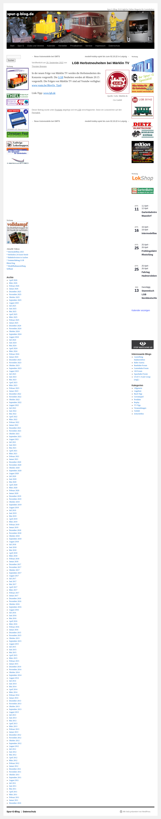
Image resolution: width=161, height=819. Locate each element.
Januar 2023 (13, 391)
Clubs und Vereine (35, 46)
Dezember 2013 (15, 701)
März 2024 (13, 351)
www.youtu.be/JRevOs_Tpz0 (46, 85)
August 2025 (14, 303)
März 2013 (13, 726)
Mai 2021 (12, 448)
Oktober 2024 (14, 331)
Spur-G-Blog (13, 811)
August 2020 (14, 473)
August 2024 (14, 337)
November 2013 (15, 703)
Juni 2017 (13, 581)
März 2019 (13, 522)
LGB (60, 77)
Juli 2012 (12, 749)
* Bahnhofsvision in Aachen (17, 257)
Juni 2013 (13, 718)
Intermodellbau (149, 233)
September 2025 (15, 300)
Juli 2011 (12, 783)
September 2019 (15, 505)
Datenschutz (114, 46)
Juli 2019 (12, 510)
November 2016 (15, 601)
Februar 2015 (14, 661)
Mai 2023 (12, 380)
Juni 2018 (13, 547)
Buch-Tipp (138, 394)
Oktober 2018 (14, 536)
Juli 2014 (12, 681)
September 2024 (15, 334)
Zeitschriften (139, 414)
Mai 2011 (12, 789)
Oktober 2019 (14, 502)
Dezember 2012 (15, 735)
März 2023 (13, 385)
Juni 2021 (13, 445)
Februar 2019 (14, 524)
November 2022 (15, 397)
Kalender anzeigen (141, 310)
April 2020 (13, 485)
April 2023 (13, 382)
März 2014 (13, 692)
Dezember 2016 (15, 598)
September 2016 (15, 607)
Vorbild (137, 411)
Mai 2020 (12, 482)
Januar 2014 (13, 698)
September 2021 (15, 436)
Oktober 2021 (14, 434)
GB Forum (138, 371)
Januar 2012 (13, 766)
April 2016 (13, 621)
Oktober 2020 (14, 468)
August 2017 (14, 576)
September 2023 (15, 368)
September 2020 (15, 470)
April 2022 (13, 416)
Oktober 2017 (14, 570)
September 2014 (15, 675)
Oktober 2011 (14, 775)
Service (88, 46)
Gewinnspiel (139, 397)
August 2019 (14, 507)
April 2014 (13, 689)
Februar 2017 (14, 593)
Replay (136, 402)
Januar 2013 (13, 732)
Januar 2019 (13, 527)
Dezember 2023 (15, 360)
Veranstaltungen (140, 408)
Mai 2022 (12, 414)
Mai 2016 (12, 618)
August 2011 (14, 780)
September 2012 (15, 743)
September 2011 (15, 777)
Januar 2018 (13, 561)
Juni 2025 (13, 309)
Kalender (51, 46)
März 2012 (13, 760)
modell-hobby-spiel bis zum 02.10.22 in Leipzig (107, 56)
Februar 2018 (14, 559)
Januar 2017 (13, 596)
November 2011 (15, 772)
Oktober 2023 (14, 365)
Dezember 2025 (15, 291)
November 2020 (15, 465)
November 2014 (15, 669)
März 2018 (13, 556)
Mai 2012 (12, 755)
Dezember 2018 (15, 530)
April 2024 (13, 348)
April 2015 (13, 655)
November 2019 (15, 499)
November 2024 (15, 328)
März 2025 (13, 317)
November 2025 (15, 294)
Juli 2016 (12, 613)
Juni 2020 (13, 479)
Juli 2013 (12, 715)
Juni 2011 (13, 786)
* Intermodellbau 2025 (15, 252)
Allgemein (138, 388)
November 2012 (15, 738)
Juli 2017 (12, 578)
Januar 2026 (13, 289)
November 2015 (15, 635)
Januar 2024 (13, 357)
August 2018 (14, 542)
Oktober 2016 (14, 604)
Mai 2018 (12, 550)
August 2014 (14, 678)
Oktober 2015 (14, 638)
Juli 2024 (12, 340)
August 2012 (14, 746)
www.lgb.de (49, 93)
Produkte (58, 110)
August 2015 (14, 644)
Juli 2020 (12, 476)
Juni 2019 (13, 513)
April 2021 (13, 451)
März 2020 (13, 488)
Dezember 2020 (15, 462)
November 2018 (15, 533)
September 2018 (15, 539)
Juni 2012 (13, 752)
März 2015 (13, 658)
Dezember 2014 (15, 667)
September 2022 (15, 402)
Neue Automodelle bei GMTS (46, 56)
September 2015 (15, 641)
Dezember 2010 (15, 803)
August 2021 (14, 439)
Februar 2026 (14, 286)
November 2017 (15, 567)
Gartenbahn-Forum (141, 368)
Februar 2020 (14, 490)
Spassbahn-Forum (141, 374)
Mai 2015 (12, 652)
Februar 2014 (14, 695)
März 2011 (13, 794)
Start (12, 46)
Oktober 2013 (14, 706)
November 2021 (15, 431)
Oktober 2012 (14, 740)
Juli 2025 (12, 306)
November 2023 (15, 363)
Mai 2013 (12, 721)
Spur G (20, 46)
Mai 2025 (12, 311)
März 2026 (13, 283)
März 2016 (13, 624)
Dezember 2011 (15, 769)
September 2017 (15, 573)
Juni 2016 (13, 615)
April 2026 (13, 280)
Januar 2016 (13, 630)
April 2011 (13, 792)
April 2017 (13, 587)
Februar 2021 (14, 456)
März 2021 (13, 453)
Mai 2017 (12, 584)
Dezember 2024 (15, 326)
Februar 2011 (14, 797)
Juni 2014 (13, 684)
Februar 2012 (14, 763)
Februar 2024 (14, 354)
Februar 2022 (14, 422)
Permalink (36, 113)
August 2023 (14, 371)
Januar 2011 (13, 800)
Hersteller (62, 46)
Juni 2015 (13, 650)
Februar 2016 (14, 627)
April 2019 (13, 519)
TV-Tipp (137, 405)
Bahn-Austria (139, 363)
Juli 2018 (12, 544)
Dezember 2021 (15, 428)
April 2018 (13, 553)
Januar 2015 (13, 664)
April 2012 (13, 757)
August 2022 (14, 405)
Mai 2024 (12, 345)
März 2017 (13, 590)
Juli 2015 (12, 647)
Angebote (138, 391)
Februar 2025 (14, 320)
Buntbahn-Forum (140, 365)
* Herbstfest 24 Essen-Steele (17, 255)
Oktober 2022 (14, 399)
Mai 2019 (12, 516)
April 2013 (13, 723)
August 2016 (14, 610)
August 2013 (14, 712)
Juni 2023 (13, 377)
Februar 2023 (14, 388)
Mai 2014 (12, 686)
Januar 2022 (13, 425)
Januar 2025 (13, 323)
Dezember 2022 (15, 394)
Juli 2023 (12, 374)
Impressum (100, 46)
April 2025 (13, 314)
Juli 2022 (12, 408)
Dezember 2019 (15, 496)
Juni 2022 (13, 411)
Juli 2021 (12, 442)
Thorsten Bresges (39, 66)
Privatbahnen (76, 46)
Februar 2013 (14, 729)
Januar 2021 (13, 459)
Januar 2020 (13, 493)
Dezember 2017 (15, 564)
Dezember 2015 (15, 632)
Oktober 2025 (14, 297)
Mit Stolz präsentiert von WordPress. (137, 811)
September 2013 (15, 709)
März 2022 (13, 419)
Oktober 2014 (14, 672)
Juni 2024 (13, 343)
